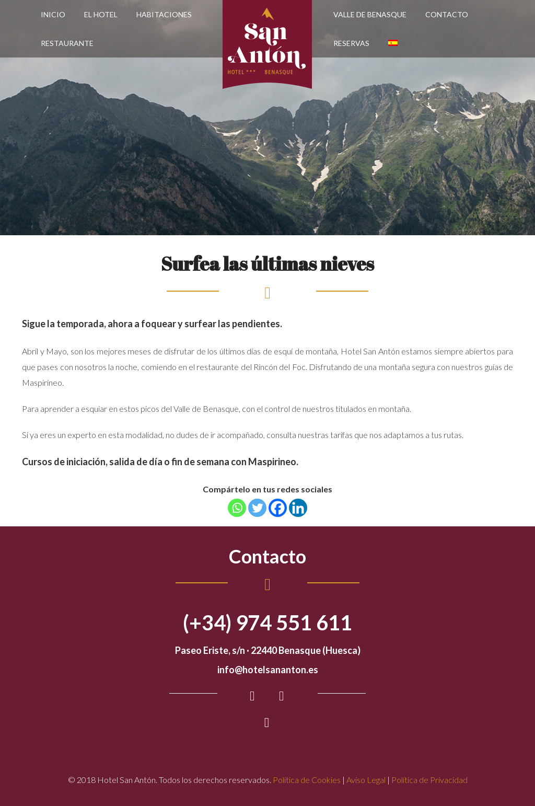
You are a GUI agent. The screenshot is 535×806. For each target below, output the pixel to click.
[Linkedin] (298, 508)
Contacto (446, 14)
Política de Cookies (307, 780)
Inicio (53, 14)
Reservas (351, 43)
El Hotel (101, 14)
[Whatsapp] (237, 508)
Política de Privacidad (429, 780)
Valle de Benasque (369, 14)
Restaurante (67, 43)
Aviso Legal (366, 780)
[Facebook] (278, 508)
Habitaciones (164, 14)
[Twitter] (257, 508)
